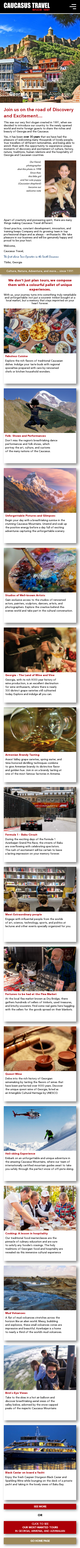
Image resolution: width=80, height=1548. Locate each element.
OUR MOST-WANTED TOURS (40, 1527)
